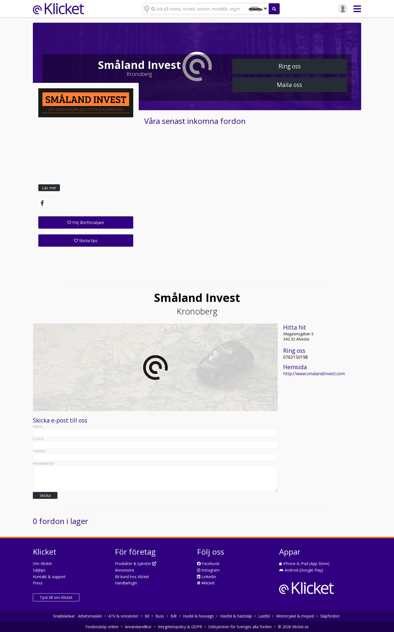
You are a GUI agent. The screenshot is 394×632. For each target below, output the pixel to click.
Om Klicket (42, 563)
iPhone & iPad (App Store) (304, 563)
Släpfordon (330, 616)
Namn (37, 426)
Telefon (39, 451)
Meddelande (43, 463)
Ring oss (290, 66)
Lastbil (264, 616)
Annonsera (124, 570)
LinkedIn (206, 576)
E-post (38, 438)
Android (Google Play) (301, 570)
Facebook (208, 563)
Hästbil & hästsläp (236, 616)
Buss (159, 616)
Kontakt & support (49, 576)
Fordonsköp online (101, 626)
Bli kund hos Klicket (132, 576)
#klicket (206, 583)
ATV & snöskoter (123, 616)
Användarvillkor (138, 626)
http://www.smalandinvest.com (314, 374)
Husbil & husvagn (198, 616)
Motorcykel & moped (295, 616)
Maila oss (289, 85)
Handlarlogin (126, 583)
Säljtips (39, 570)
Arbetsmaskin (90, 616)
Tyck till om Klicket (56, 597)
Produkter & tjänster (135, 563)
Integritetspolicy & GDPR (180, 626)
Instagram (208, 570)
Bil (147, 616)
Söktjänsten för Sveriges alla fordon (240, 626)
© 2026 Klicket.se (293, 626)
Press (38, 583)
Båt (173, 616)
